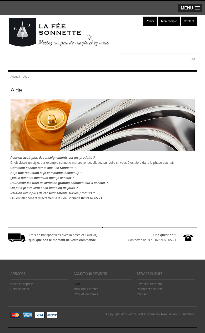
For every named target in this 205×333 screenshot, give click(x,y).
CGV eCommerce (86, 294)
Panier (150, 21)
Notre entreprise (22, 284)
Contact (189, 21)
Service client (20, 289)
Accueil (15, 76)
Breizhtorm (186, 314)
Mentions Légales (86, 289)
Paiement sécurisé (150, 289)
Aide (26, 76)
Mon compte (169, 21)
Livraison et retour (149, 284)
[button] (190, 8)
